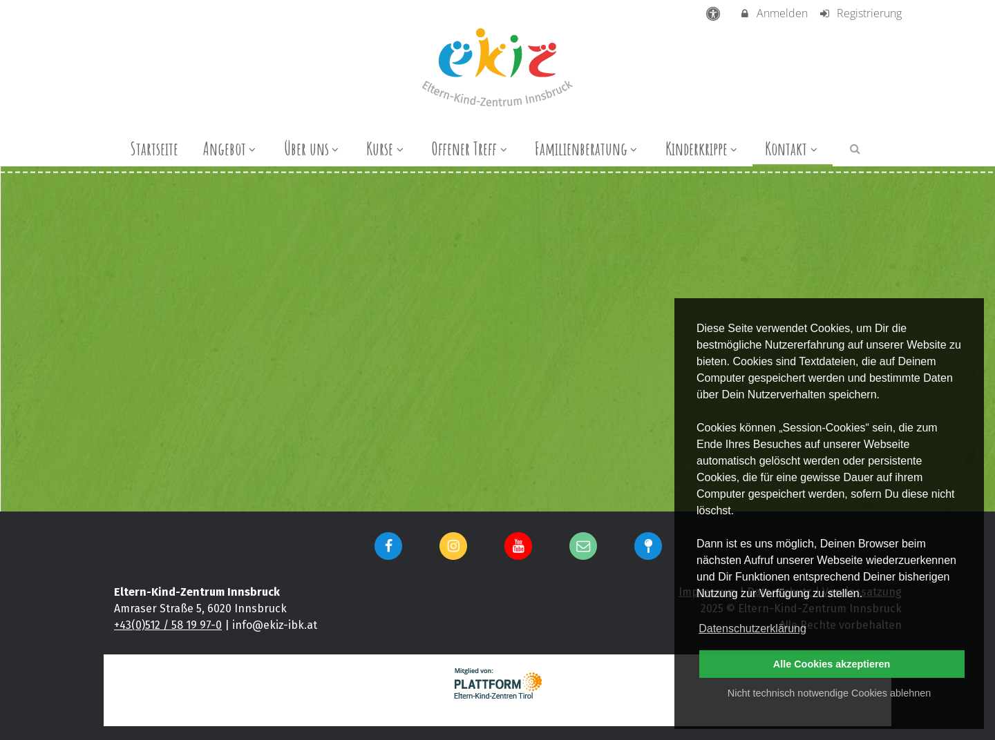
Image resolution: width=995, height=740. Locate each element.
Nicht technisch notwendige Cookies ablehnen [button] (829, 693)
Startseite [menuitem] (154, 148)
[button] (855, 148)
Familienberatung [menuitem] (588, 148)
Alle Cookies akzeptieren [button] (832, 664)
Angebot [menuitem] (231, 148)
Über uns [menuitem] (313, 148)
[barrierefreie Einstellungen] (714, 13)
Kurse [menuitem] (386, 148)
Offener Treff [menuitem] (470, 148)
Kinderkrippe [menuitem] (703, 148)
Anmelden (773, 13)
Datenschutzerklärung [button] (752, 628)
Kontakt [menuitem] (792, 148)
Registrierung (860, 13)
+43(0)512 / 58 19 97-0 (168, 625)
